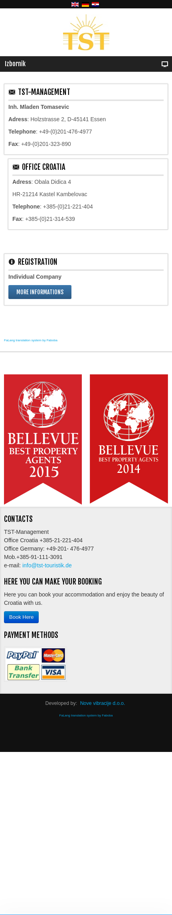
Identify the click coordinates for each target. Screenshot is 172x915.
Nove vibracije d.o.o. (102, 703)
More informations (39, 292)
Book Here (21, 617)
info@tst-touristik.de (47, 565)
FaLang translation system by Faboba (30, 340)
